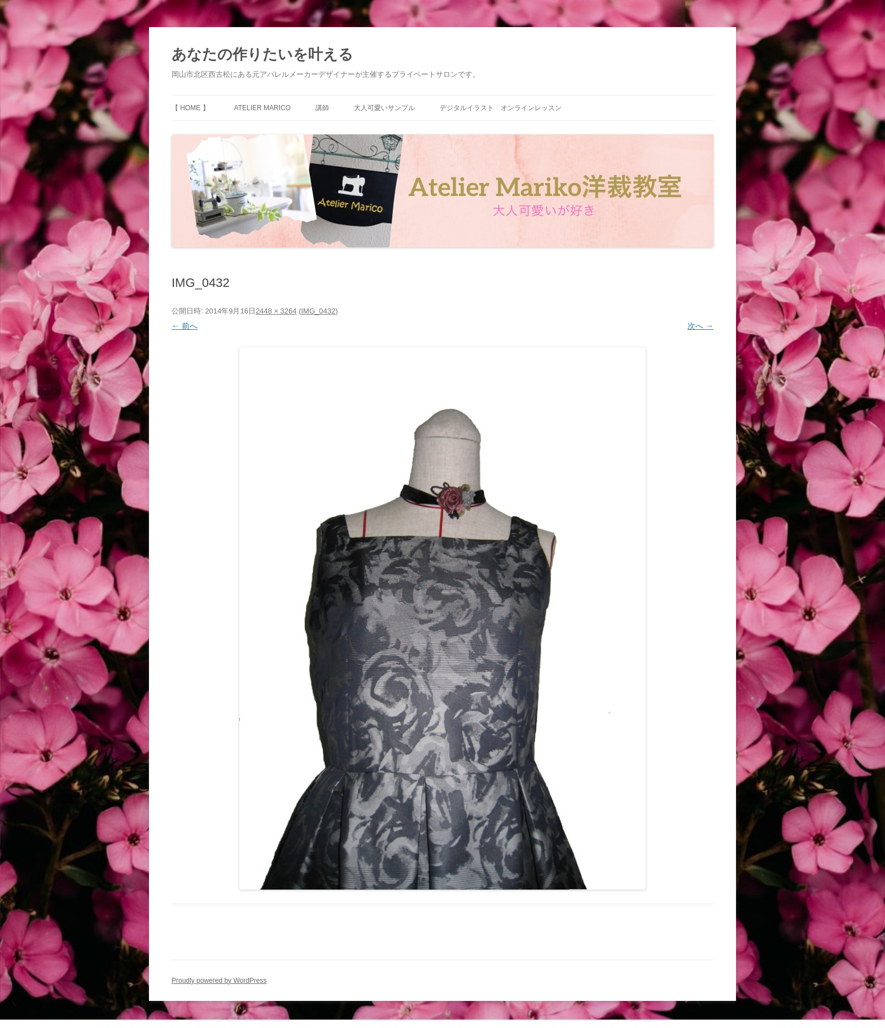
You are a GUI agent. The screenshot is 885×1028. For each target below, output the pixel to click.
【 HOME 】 (190, 108)
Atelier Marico (262, 108)
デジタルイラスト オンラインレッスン (501, 108)
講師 (322, 108)
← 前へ (185, 325)
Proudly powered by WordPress (219, 981)
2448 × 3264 (276, 311)
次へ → (700, 325)
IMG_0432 (318, 311)
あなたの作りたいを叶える (262, 54)
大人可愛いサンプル (384, 108)
